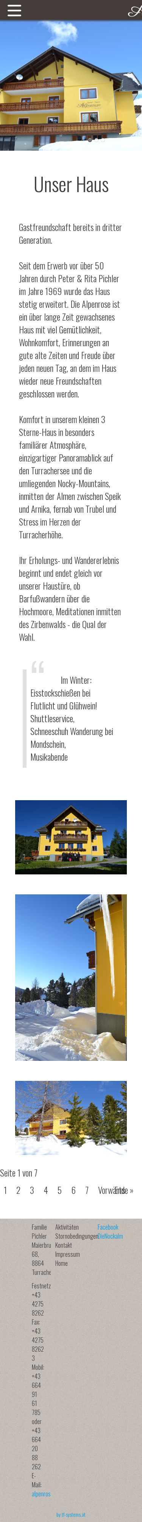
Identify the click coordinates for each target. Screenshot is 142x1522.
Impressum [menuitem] (67, 1254)
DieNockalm (110, 1236)
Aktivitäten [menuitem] (67, 1227)
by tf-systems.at (71, 1514)
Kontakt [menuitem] (63, 1245)
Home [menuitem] (61, 1263)
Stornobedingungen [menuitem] (76, 1236)
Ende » (124, 1190)
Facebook (108, 1227)
